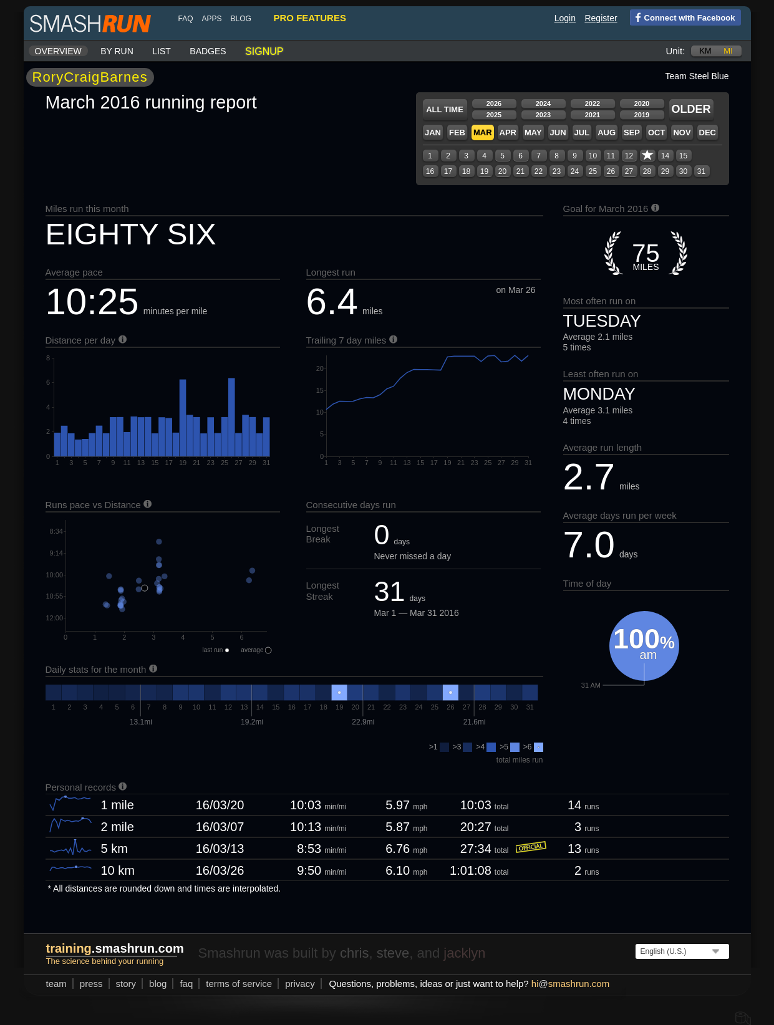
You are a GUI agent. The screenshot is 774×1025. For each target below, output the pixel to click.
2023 (543, 114)
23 (557, 171)
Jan (433, 132)
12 (629, 156)
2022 (592, 103)
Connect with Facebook (682, 17)
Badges (208, 51)
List (161, 51)
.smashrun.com (115, 948)
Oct (656, 132)
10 (593, 156)
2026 (493, 103)
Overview (58, 51)
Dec (707, 132)
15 (683, 156)
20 (502, 171)
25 (593, 171)
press (91, 983)
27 (629, 171)
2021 (592, 114)
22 (539, 171)
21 (520, 171)
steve (393, 953)
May (533, 132)
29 (665, 171)
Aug (606, 132)
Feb (457, 132)
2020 (641, 103)
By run (116, 51)
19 (484, 171)
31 (701, 171)
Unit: (675, 51)
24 (575, 171)
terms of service (239, 983)
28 (647, 171)
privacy (300, 983)
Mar (482, 132)
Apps (212, 18)
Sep (632, 132)
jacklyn (464, 953)
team (56, 983)
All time (444, 109)
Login (565, 18)
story (126, 983)
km (705, 50)
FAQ (185, 18)
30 (683, 171)
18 (466, 171)
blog (241, 18)
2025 (493, 114)
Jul (582, 132)
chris (354, 953)
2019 (641, 114)
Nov (681, 132)
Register (600, 18)
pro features (310, 17)
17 (448, 171)
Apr (508, 132)
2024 (543, 103)
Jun (558, 132)
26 (611, 171)
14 (665, 156)
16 (430, 171)
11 (611, 156)
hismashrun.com (570, 983)
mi (727, 50)
